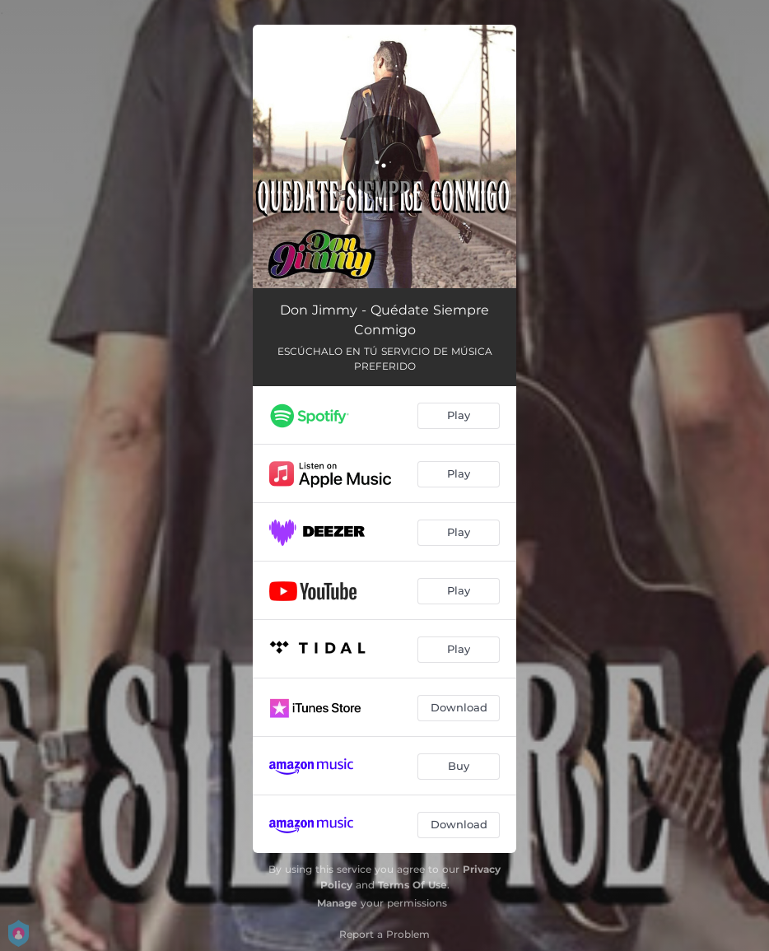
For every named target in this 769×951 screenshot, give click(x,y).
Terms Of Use (412, 885)
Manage (337, 903)
